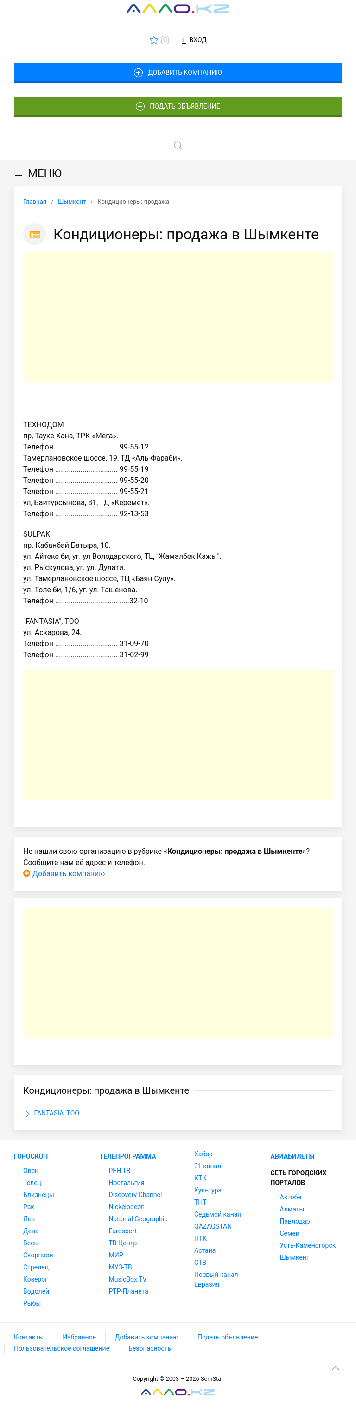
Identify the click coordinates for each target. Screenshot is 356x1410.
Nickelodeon (127, 1207)
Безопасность (149, 1348)
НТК (200, 1238)
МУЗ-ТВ (120, 1267)
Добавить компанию (178, 72)
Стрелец (36, 1267)
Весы (31, 1243)
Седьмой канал (217, 1214)
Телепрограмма (128, 1156)
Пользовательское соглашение (61, 1348)
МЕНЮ (38, 173)
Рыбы (32, 1303)
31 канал (207, 1166)
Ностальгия (127, 1182)
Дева (31, 1231)
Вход (192, 40)
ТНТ (200, 1202)
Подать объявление (178, 106)
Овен (30, 1170)
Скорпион (38, 1255)
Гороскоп (31, 1156)
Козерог (35, 1279)
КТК (200, 1178)
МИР (116, 1255)
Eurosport (123, 1231)
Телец (32, 1182)
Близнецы (38, 1194)
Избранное (79, 1337)
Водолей (36, 1291)
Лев (29, 1219)
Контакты (29, 1337)
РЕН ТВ (120, 1170)
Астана (205, 1250)
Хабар (203, 1154)
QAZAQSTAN (213, 1226)
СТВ (200, 1262)
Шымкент (295, 1257)
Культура (208, 1190)
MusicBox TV (128, 1279)
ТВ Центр (123, 1243)
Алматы (292, 1209)
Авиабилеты (293, 1156)
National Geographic (138, 1219)
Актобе (290, 1197)
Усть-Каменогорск (308, 1245)
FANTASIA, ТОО (51, 1114)
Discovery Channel (135, 1194)
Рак (28, 1207)
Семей (289, 1233)
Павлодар (295, 1221)
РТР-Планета (128, 1291)
